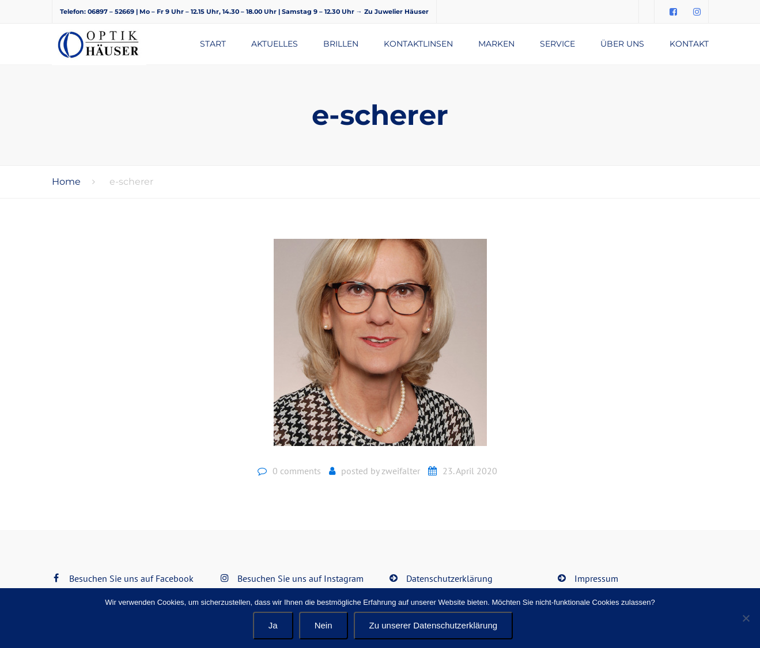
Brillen (340, 44)
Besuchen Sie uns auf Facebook (131, 578)
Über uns (622, 44)
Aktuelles (274, 44)
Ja (273, 625)
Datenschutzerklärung (449, 578)
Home (66, 181)
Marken (496, 44)
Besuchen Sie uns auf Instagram (300, 578)
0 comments (297, 471)
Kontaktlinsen (418, 44)
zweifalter (400, 471)
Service (557, 44)
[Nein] (745, 618)
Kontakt (689, 44)
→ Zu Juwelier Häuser (392, 11)
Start (213, 44)
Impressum (596, 578)
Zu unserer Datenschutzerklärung (433, 625)
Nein (323, 625)
